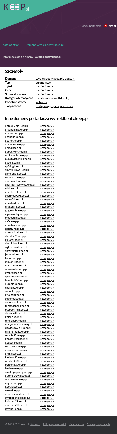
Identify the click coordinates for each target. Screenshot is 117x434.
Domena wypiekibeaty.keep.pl (44, 44)
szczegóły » (47, 125)
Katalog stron (11, 44)
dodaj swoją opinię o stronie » (54, 106)
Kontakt (35, 424)
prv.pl (112, 25)
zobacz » (68, 78)
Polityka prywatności (54, 424)
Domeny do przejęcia (98, 424)
